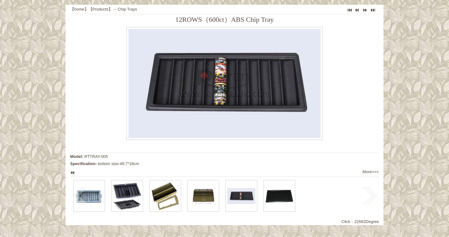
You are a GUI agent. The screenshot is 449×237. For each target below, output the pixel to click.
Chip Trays (127, 9)
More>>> (371, 171)
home (79, 9)
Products (101, 9)
